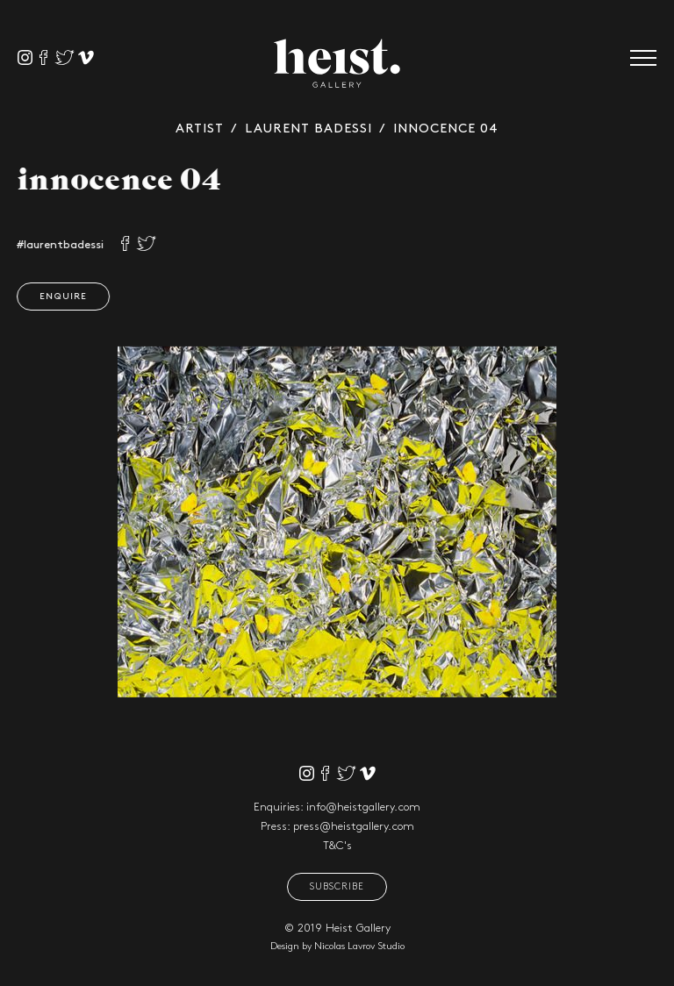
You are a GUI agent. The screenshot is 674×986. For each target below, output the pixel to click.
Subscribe (337, 886)
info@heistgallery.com (363, 807)
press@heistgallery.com (353, 826)
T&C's (337, 845)
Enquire (57, 296)
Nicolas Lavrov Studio (359, 946)
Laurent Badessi (308, 129)
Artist (200, 129)
